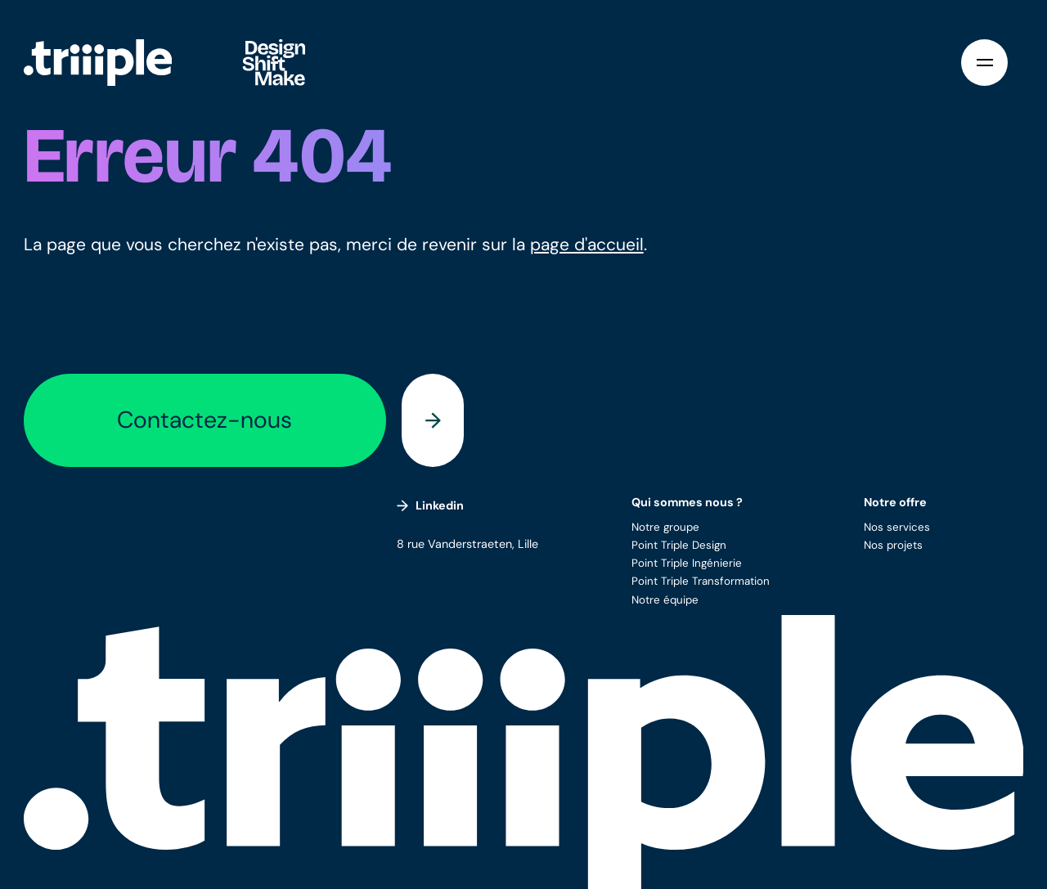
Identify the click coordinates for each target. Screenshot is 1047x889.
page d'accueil (587, 244)
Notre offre (895, 502)
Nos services (897, 527)
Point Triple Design (678, 545)
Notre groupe (665, 527)
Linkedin (431, 505)
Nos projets (893, 545)
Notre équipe (665, 600)
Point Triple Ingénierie (686, 563)
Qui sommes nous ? (687, 502)
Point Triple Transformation (700, 581)
